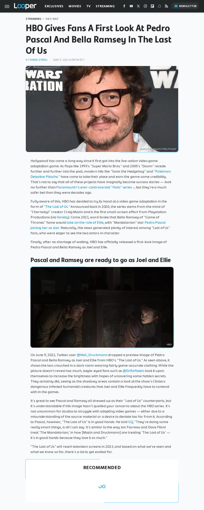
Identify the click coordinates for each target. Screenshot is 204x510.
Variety (62, 217)
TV (88, 6)
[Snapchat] (159, 7)
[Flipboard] (152, 7)
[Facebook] (124, 7)
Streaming (105, 6)
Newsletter (185, 6)
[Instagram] (145, 7)
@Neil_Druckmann (92, 355)
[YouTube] (131, 7)
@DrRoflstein (133, 370)
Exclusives (54, 6)
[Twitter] (138, 7)
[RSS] (166, 7)
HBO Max (52, 19)
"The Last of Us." (57, 206)
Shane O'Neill (39, 59)
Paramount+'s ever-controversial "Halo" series (94, 187)
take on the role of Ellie (85, 222)
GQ (130, 422)
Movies (75, 6)
